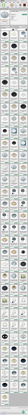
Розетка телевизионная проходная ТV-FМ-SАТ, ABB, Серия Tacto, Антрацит (5, 389)
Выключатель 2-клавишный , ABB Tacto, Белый (23, 147)
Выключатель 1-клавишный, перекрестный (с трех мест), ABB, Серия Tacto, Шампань (14, 111)
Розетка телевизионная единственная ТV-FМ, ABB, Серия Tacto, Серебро (23, 341)
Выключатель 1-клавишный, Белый (14, 86)
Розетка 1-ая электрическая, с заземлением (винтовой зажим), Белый (14, 292)
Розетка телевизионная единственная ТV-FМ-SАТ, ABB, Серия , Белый (23, 353)
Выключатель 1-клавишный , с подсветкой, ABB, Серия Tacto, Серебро (23, 38)
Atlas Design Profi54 (7, 7)
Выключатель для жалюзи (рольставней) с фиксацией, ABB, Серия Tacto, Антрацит (4, 183)
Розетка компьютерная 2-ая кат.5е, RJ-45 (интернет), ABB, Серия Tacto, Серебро (14, 329)
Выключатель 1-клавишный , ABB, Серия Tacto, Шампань (4, 98)
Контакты (16, 0)
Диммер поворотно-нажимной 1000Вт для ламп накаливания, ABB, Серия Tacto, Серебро (23, 232)
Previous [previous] (0, 5)
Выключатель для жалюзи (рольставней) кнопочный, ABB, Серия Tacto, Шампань (23, 171)
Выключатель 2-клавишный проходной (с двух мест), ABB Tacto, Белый (14, 135)
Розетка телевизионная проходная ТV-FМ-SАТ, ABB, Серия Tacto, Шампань (5, 401)
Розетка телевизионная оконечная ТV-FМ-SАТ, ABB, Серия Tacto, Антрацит (23, 365)
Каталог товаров (23, 407)
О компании (20, 407)
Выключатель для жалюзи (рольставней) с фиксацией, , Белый (14, 183)
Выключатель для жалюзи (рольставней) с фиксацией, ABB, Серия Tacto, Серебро (23, 183)
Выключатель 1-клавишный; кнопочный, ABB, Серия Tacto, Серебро (14, 123)
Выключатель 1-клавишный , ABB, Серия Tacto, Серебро (23, 86)
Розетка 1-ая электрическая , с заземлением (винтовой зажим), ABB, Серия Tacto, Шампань (4, 304)
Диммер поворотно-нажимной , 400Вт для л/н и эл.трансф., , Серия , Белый (23, 196)
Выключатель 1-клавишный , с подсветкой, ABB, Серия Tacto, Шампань (4, 50)
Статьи (26, 407)
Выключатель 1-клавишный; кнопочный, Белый (5, 122)
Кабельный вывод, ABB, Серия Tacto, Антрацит (23, 255)
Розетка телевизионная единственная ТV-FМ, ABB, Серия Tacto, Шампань (4, 353)
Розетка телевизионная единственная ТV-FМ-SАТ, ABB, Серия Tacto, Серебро (4, 365)
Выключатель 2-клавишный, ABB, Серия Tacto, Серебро (4, 159)
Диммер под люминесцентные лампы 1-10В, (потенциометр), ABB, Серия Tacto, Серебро (4, 256)
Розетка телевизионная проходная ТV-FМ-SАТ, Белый (14, 388)
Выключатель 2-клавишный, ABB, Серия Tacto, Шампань (14, 159)
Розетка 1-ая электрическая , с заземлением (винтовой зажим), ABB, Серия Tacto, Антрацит (4, 292)
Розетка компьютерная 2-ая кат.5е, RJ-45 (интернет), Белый (4, 328)
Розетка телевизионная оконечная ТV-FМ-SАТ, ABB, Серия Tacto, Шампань (23, 377)
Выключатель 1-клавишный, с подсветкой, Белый (14, 38)
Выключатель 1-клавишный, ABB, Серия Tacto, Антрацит (4, 86)
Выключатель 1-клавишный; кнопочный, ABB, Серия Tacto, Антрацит (23, 111)
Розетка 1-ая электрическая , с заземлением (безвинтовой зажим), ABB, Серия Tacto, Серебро (14, 280)
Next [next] (27, 5)
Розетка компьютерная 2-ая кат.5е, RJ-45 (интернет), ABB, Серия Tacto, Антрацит (23, 316)
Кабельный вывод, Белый (5, 267)
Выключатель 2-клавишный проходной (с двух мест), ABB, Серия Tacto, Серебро (23, 135)
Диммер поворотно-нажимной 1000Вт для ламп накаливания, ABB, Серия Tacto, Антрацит (4, 232)
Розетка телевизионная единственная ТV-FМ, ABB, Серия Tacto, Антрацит (4, 341)
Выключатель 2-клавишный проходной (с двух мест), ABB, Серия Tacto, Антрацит (4, 135)
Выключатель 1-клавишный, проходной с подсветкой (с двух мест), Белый (4, 75)
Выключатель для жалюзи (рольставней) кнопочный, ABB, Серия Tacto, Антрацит (23, 159)
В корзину (24, 14)
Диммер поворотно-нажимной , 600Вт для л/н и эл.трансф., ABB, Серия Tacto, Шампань (23, 220)
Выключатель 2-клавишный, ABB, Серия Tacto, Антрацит (14, 147)
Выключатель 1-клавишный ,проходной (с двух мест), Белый (23, 50)
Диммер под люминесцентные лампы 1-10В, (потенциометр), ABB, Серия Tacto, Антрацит (14, 244)
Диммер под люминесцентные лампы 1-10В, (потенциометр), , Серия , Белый (23, 244)
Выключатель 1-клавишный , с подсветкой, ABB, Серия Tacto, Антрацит (4, 38)
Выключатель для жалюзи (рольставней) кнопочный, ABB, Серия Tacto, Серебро (14, 171)
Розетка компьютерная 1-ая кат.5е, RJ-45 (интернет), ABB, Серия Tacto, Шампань (14, 316)
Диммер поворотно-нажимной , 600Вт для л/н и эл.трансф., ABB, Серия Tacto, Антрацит (23, 208)
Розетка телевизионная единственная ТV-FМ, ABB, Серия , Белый (14, 341)
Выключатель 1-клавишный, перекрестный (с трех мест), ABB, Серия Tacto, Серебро (4, 111)
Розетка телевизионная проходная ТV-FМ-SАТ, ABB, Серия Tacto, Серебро (23, 389)
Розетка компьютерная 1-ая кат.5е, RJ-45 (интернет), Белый (23, 304)
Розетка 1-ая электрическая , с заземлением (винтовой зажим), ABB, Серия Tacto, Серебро (23, 292)
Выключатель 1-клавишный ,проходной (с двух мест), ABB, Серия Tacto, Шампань (14, 62)
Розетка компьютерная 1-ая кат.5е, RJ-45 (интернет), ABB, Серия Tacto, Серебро (5, 316)
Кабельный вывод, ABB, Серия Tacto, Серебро (14, 268)
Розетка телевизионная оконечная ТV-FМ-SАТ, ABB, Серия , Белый (4, 377)
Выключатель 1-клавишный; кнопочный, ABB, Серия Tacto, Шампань (23, 123)
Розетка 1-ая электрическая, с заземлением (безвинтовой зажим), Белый (4, 280)
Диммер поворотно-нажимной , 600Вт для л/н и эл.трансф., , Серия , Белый (4, 220)
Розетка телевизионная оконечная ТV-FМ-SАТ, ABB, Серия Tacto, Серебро (14, 377)
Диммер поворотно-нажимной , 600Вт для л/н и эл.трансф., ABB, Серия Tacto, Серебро (14, 220)
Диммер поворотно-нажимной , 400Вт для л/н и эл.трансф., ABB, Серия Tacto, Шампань (14, 208)
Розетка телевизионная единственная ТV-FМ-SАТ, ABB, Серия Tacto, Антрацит (14, 353)
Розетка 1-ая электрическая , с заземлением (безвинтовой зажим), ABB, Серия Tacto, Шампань (23, 280)
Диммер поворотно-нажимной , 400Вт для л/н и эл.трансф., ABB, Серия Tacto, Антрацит (14, 196)
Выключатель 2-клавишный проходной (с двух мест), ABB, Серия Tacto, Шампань (4, 147)
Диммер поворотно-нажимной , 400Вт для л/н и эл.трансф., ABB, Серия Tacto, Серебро (4, 208)
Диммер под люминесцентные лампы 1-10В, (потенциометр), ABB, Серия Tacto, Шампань (14, 256)
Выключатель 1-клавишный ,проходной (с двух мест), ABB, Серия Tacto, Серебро (4, 62)
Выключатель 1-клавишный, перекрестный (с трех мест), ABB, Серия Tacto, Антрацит (14, 99)
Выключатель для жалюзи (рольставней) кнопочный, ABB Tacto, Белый (4, 171)
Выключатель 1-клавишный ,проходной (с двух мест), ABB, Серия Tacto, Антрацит (14, 50)
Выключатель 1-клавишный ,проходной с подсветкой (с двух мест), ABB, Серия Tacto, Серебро (14, 75)
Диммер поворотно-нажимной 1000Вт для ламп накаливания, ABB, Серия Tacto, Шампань (4, 244)
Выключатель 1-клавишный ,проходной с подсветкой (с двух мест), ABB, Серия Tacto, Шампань (23, 75)
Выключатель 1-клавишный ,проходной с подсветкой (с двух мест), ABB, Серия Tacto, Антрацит (23, 62)
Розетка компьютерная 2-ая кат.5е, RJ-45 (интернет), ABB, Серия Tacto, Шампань (23, 329)
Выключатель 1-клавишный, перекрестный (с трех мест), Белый (23, 99)
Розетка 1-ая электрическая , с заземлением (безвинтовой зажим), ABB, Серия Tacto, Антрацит (23, 268)
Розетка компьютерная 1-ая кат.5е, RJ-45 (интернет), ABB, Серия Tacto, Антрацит (14, 304)
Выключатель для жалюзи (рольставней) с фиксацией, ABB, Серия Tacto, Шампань (4, 196)
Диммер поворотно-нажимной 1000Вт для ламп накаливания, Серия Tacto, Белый (14, 232)
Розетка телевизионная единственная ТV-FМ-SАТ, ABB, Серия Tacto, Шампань (14, 365)
